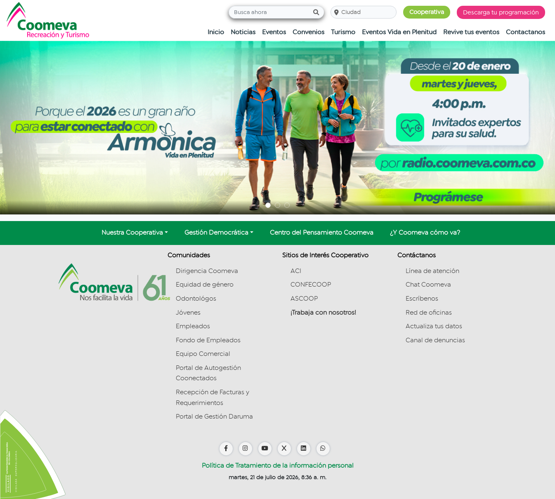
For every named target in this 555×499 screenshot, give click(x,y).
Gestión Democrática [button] (216, 232)
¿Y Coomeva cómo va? (425, 232)
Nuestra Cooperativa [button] (132, 232)
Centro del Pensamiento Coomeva (321, 232)
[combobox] (341, 12)
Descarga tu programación (501, 12)
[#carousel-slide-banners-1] (268, 205)
